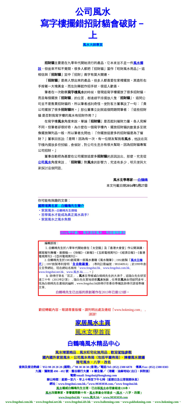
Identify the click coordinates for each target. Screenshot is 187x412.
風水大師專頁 (93, 45)
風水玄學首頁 (92, 332)
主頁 (92, 323)
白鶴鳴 (143, 180)
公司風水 (44, 162)
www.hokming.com (127, 310)
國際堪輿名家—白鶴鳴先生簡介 (61, 206)
